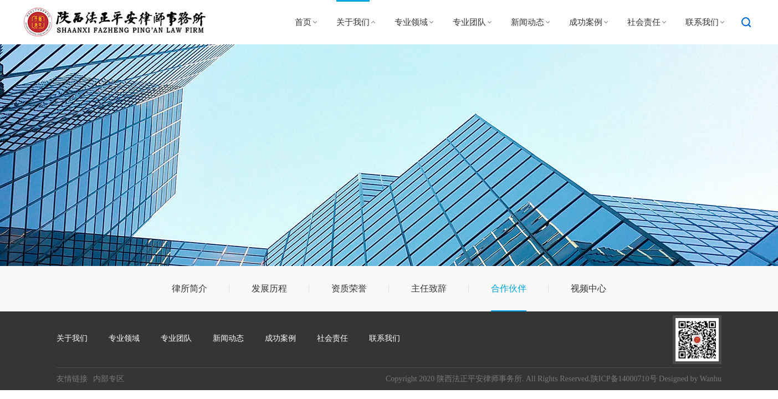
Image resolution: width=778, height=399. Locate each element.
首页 (303, 22)
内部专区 (108, 379)
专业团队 (469, 22)
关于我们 (353, 22)
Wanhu (710, 379)
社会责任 (644, 22)
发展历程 (269, 288)
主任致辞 (429, 288)
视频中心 (588, 288)
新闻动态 (527, 22)
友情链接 (72, 379)
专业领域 (411, 22)
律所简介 (189, 288)
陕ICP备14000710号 (624, 379)
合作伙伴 (508, 288)
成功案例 (585, 22)
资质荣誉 (349, 288)
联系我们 (702, 22)
